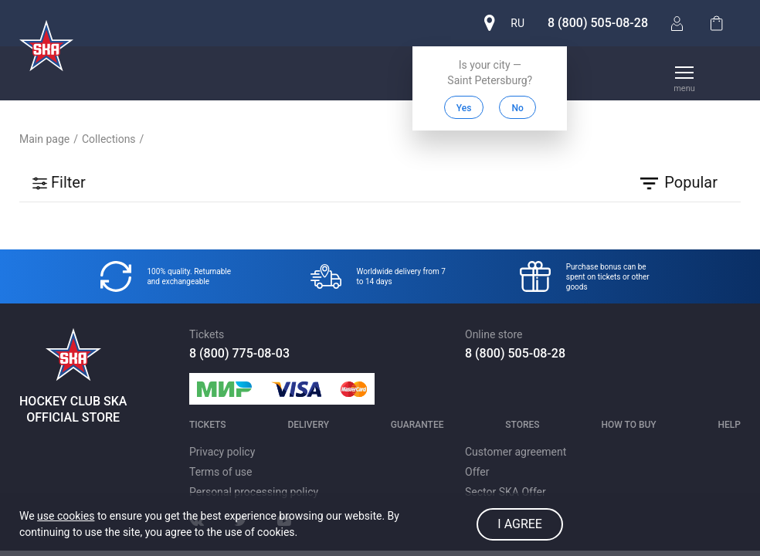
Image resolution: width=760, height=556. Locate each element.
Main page (44, 139)
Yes (464, 108)
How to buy (628, 424)
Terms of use (221, 472)
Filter (58, 182)
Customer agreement (515, 452)
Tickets (207, 424)
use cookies (65, 516)
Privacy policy (222, 452)
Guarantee (417, 424)
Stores (522, 424)
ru (517, 23)
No (517, 108)
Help (729, 424)
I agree (519, 524)
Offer (477, 472)
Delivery (308, 424)
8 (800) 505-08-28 (598, 22)
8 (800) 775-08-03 (239, 353)
